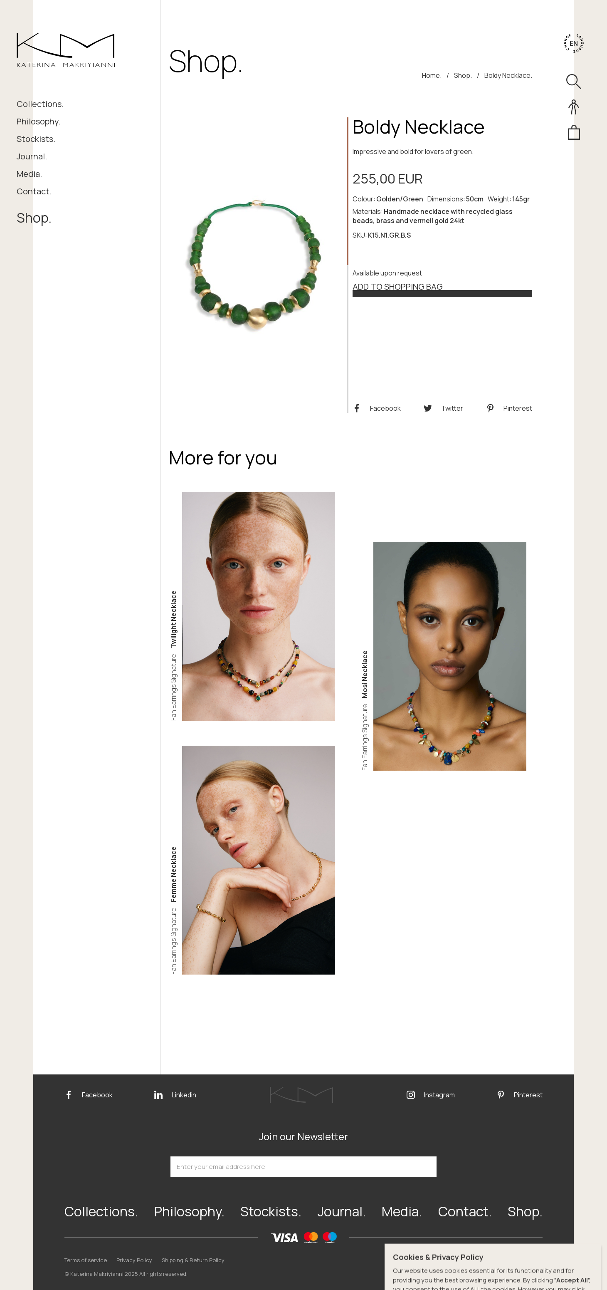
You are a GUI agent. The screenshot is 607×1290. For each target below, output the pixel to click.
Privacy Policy (134, 1260)
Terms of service (85, 1260)
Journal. (32, 156)
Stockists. (36, 138)
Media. (29, 173)
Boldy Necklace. (508, 75)
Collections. (40, 103)
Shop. (34, 217)
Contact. (34, 191)
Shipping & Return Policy (193, 1260)
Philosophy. (38, 121)
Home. (432, 75)
